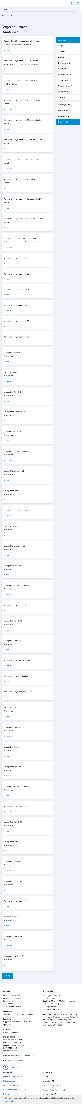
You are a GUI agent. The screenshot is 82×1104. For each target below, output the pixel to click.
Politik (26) (61, 51)
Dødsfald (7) (62, 97)
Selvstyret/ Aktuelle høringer (53, 1090)
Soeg (10, 15)
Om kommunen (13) (64, 63)
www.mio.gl (47, 1081)
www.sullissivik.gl (49, 1085)
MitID (45, 1077)
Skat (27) (61, 46)
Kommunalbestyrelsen (11, 1077)
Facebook (13, 1067)
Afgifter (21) (62, 57)
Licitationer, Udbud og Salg (13, 1090)
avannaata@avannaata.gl (18, 1061)
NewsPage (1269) (64, 110)
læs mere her (10, 1101)
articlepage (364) (63, 116)
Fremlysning (7, 1094)
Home (4, 15)
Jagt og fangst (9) (64, 91)
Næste (7, 976)
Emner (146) (62, 40)
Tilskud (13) (62, 69)
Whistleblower (48, 1094)
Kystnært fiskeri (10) (65, 80)
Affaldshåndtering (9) (65, 86)
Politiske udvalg (9, 1081)
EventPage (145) (63, 122)
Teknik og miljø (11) (64, 74)
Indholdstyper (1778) (65, 105)
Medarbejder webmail (11, 1085)
